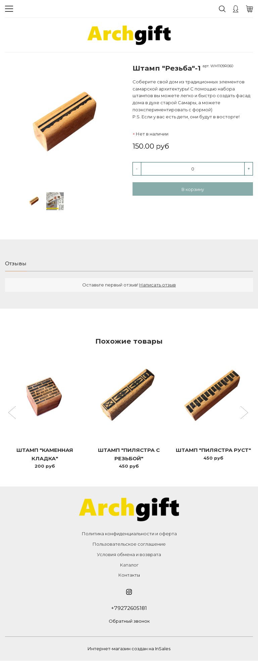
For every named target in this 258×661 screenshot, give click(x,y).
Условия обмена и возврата (129, 554)
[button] (12, 413)
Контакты (129, 575)
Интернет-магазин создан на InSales (129, 649)
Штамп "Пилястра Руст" (213, 450)
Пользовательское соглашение (129, 544)
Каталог (129, 565)
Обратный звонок (129, 621)
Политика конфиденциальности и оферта (129, 534)
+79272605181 (129, 609)
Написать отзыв (157, 285)
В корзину (193, 189)
